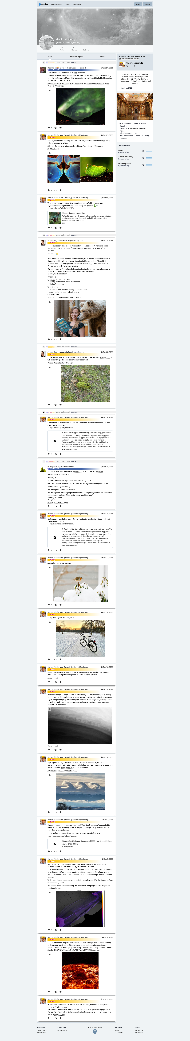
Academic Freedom (138, 128)
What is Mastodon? (95, 1027)
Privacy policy (41, 1032)
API (58, 1032)
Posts (50, 57)
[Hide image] (49, 90)
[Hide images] (49, 153)
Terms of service (42, 1030)
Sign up (147, 4)
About (68, 4)
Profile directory (56, 4)
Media (102, 57)
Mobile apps (77, 4)
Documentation (62, 1030)
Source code (139, 1030)
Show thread (53, 678)
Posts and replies (76, 57)
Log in (138, 4)
